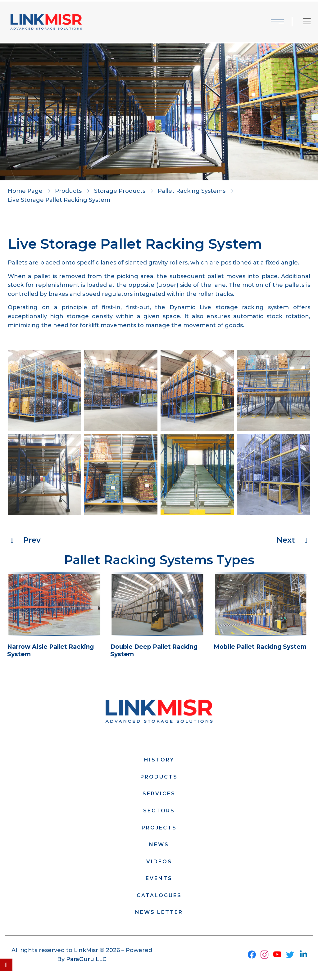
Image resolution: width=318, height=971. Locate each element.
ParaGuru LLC (86, 959)
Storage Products (119, 190)
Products (68, 190)
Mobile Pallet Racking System (262, 647)
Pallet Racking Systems (191, 190)
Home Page (25, 190)
